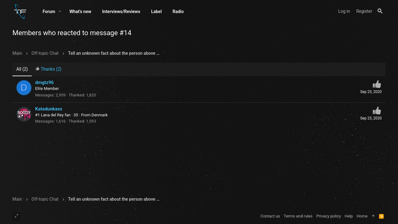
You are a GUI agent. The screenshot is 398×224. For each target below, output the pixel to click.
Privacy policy (328, 216)
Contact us (270, 216)
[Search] (380, 11)
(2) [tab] (22, 69)
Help (349, 216)
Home (362, 216)
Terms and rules (298, 216)
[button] (60, 11)
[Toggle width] (16, 216)
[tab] (48, 70)
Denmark (99, 115)
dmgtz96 (44, 83)
